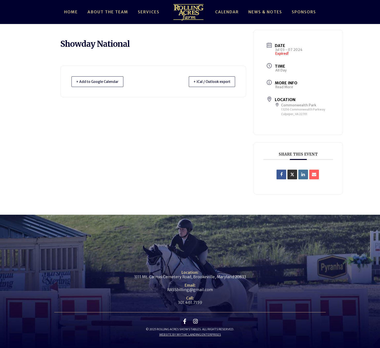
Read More (284, 87)
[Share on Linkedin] (303, 174)
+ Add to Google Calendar (101, 81)
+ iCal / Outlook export (208, 81)
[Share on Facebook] (281, 174)
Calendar (227, 11)
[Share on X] (292, 174)
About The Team (107, 11)
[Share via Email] (314, 174)
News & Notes (265, 11)
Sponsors (304, 11)
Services (148, 11)
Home (71, 11)
